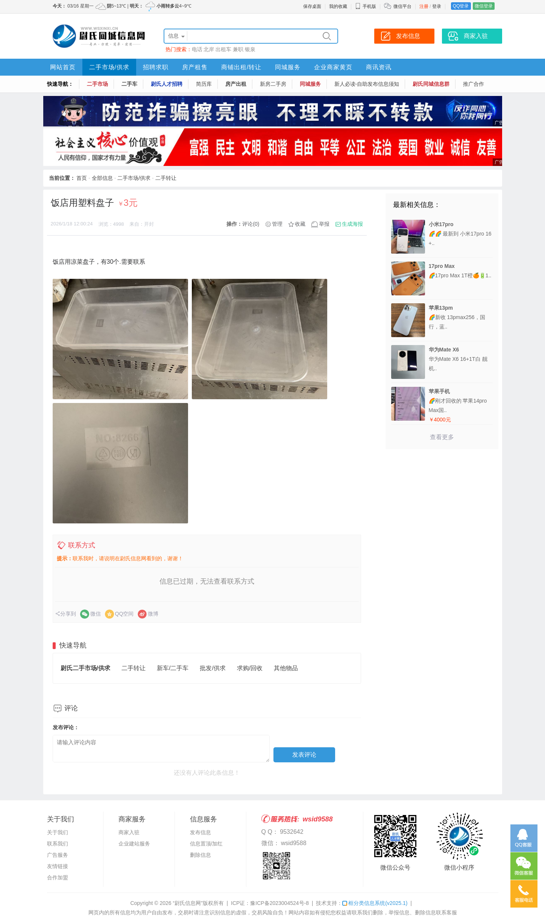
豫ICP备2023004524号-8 (279, 903)
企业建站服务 (134, 844)
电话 (197, 49)
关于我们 (57, 832)
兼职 (238, 49)
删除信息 (200, 855)
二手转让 (165, 178)
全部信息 (102, 178)
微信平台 (402, 6)
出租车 (223, 49)
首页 (81, 178)
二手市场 (97, 84)
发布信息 (200, 832)
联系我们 (57, 844)
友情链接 (57, 866)
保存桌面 (312, 6)
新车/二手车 (172, 668)
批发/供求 (212, 668)
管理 (277, 224)
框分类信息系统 (374, 903)
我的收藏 (338, 6)
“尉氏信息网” (187, 903)
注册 (423, 6)
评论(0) (250, 224)
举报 (324, 224)
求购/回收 (250, 668)
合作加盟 (57, 877)
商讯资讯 (379, 67)
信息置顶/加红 (206, 844)
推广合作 (473, 84)
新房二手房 (273, 84)
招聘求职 (156, 67)
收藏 (300, 224)
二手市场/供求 (109, 67)
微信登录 (484, 6)
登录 (436, 6)
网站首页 (63, 67)
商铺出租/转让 (241, 67)
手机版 (365, 6)
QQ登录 (461, 6)
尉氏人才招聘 (166, 84)
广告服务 (57, 855)
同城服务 (288, 67)
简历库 (204, 84)
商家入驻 (129, 832)
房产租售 (195, 67)
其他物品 (286, 668)
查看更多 (442, 437)
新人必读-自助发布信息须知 (366, 84)
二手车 (129, 84)
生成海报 (352, 224)
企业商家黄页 (333, 67)
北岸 (208, 49)
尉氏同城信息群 (431, 84)
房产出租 (235, 84)
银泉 (250, 49)
